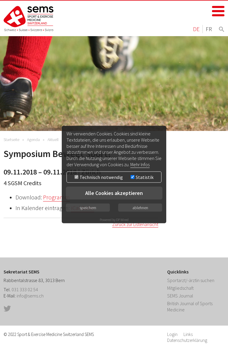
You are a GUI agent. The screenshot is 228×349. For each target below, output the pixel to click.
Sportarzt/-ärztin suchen (190, 280)
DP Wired (122, 219)
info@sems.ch (30, 296)
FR (209, 29)
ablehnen (140, 207)
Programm (56, 197)
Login (172, 334)
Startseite (11, 139)
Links (188, 334)
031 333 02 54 (25, 289)
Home (29, 18)
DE (196, 29)
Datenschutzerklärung (187, 340)
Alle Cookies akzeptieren (114, 192)
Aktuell (53, 139)
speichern (88, 207)
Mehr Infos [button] (140, 164)
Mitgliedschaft (180, 288)
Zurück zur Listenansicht (135, 224)
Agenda (33, 139)
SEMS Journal (180, 296)
